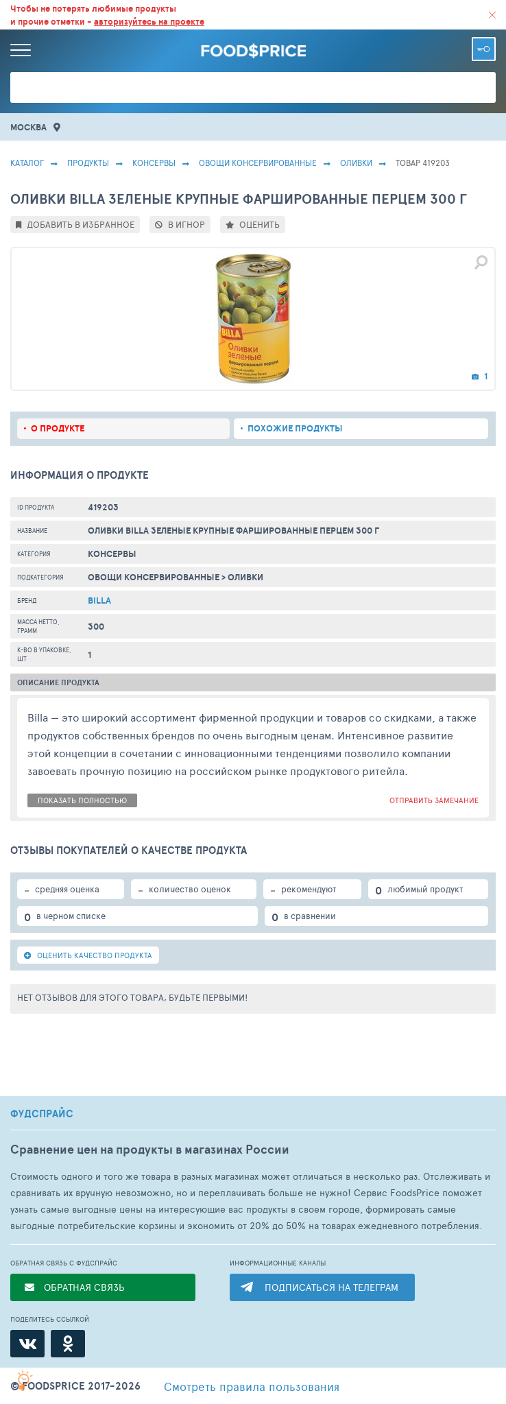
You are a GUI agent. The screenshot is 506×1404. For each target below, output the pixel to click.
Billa (99, 600)
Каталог (27, 162)
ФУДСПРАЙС (41, 1113)
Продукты (88, 162)
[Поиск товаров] (253, 87)
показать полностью (82, 800)
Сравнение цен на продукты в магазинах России (149, 1149)
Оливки (356, 162)
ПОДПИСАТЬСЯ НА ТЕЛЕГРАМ (331, 1287)
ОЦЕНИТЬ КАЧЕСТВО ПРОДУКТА (88, 955)
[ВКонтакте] (27, 1343)
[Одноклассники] (68, 1343)
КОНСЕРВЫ (154, 162)
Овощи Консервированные (258, 162)
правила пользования (251, 1386)
